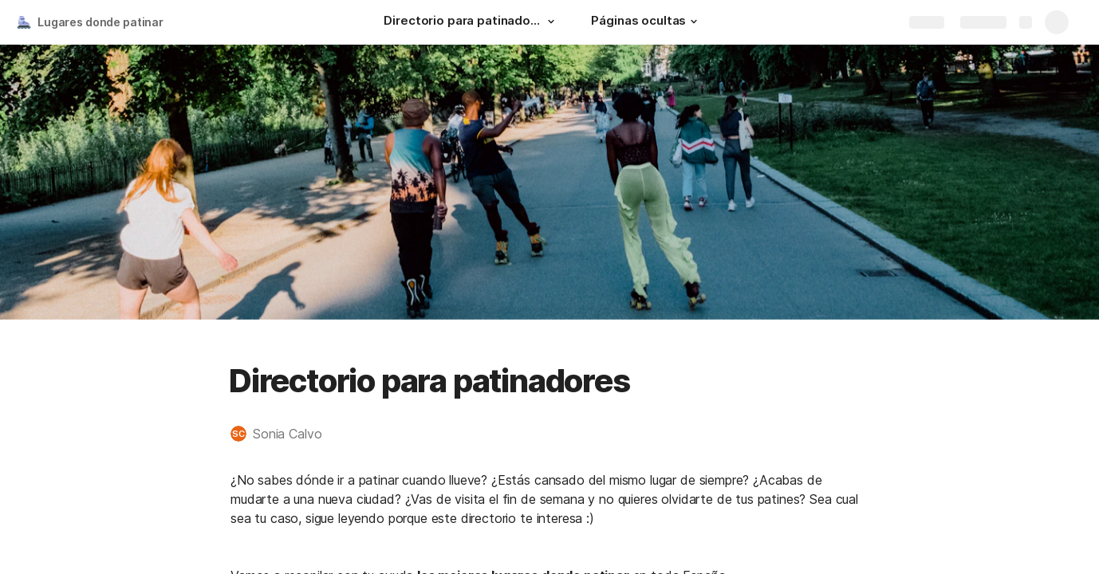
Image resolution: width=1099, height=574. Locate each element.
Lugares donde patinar (100, 22)
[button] (551, 21)
